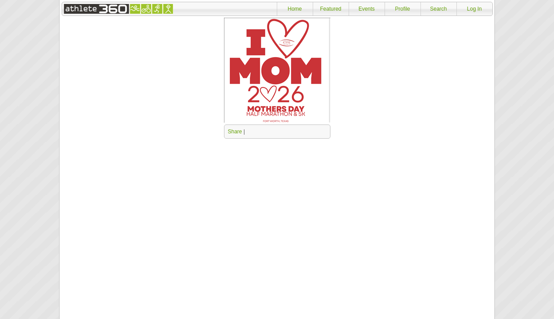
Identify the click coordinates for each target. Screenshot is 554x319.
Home (294, 9)
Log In (474, 9)
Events (366, 9)
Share (235, 131)
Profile (402, 9)
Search (438, 9)
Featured (330, 9)
